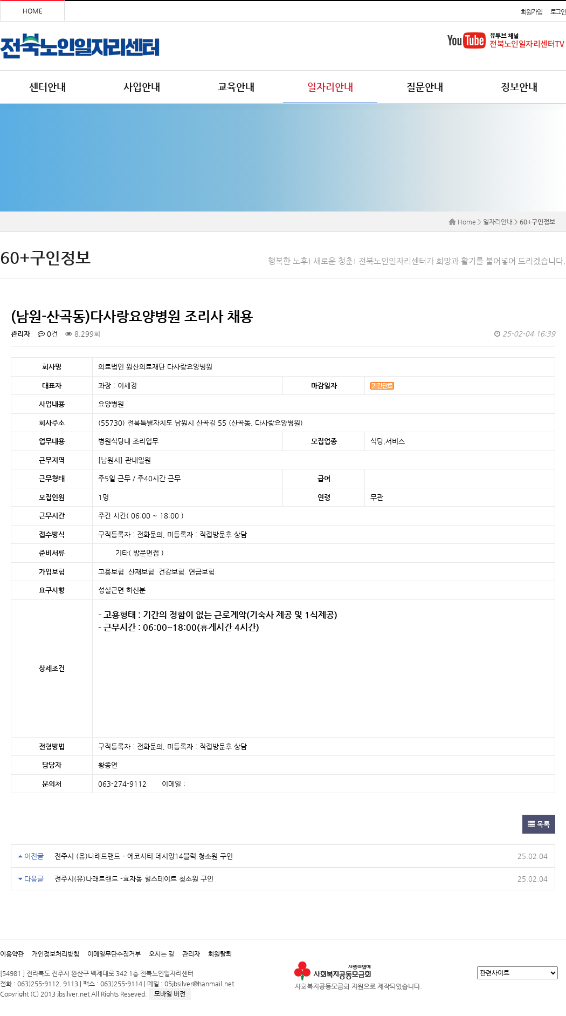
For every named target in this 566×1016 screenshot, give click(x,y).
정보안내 (519, 86)
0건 (48, 334)
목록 (539, 824)
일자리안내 (330, 86)
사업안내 (141, 86)
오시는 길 (161, 954)
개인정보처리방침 (55, 954)
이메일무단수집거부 (114, 954)
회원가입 (531, 12)
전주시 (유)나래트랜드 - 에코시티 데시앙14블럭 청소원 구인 (143, 856)
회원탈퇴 (220, 954)
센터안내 (47, 86)
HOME (33, 11)
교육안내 (236, 86)
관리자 (191, 954)
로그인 (558, 12)
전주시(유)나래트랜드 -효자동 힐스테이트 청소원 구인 (133, 879)
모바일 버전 (169, 994)
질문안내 (424, 86)
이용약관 (12, 954)
